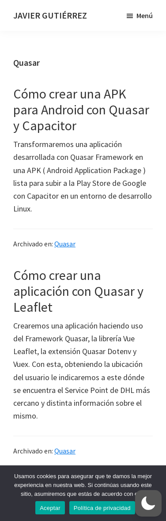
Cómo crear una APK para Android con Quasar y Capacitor (81, 109)
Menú (144, 15)
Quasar (64, 243)
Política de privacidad (102, 508)
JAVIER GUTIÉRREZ (50, 15)
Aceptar (50, 508)
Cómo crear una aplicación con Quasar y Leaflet (78, 291)
